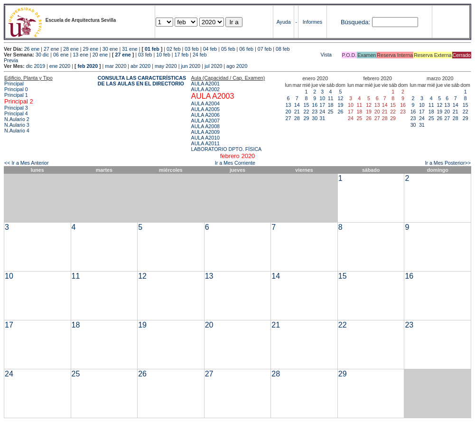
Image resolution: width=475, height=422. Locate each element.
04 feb (210, 49)
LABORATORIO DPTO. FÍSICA (226, 149)
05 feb (228, 49)
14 (297, 105)
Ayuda (284, 22)
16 (314, 105)
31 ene (130, 49)
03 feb (192, 49)
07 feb (265, 49)
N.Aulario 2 (16, 119)
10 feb (163, 54)
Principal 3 (16, 108)
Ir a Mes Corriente (235, 163)
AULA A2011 (205, 143)
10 (322, 98)
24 (322, 111)
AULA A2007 (205, 120)
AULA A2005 (205, 109)
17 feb (182, 54)
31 (322, 118)
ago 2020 (236, 66)
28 (297, 118)
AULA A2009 (205, 132)
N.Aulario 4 (16, 130)
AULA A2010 (205, 138)
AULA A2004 (205, 103)
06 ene (61, 54)
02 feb (174, 49)
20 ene (100, 54)
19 (341, 105)
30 (314, 118)
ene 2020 (59, 66)
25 (331, 111)
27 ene (51, 49)
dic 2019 (35, 66)
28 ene (71, 49)
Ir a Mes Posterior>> (448, 163)
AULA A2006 (205, 115)
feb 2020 (87, 66)
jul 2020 (213, 66)
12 (341, 98)
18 (331, 105)
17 (322, 105)
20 (288, 111)
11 (331, 98)
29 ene (91, 49)
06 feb (246, 49)
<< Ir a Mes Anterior (26, 163)
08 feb (283, 49)
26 (341, 111)
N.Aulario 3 (16, 125)
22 (306, 111)
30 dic (42, 54)
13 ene (80, 54)
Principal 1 (16, 95)
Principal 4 (16, 113)
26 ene (32, 49)
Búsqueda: (355, 22)
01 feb (152, 49)
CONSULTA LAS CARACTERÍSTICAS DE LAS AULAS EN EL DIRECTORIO (142, 80)
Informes (312, 22)
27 (288, 118)
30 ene (110, 49)
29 (306, 118)
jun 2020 (190, 66)
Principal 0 (16, 89)
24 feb (200, 54)
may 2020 (166, 66)
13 (288, 105)
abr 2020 (140, 66)
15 (306, 105)
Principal (14, 83)
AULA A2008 (205, 126)
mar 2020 (115, 66)
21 (297, 111)
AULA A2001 (205, 83)
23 (314, 111)
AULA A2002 (205, 89)
